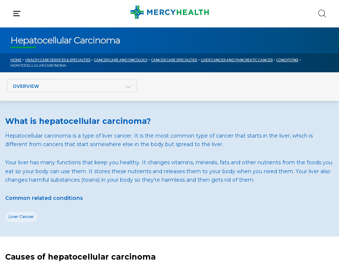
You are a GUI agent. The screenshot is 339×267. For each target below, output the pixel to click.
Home (15, 60)
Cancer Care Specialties (174, 60)
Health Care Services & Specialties (57, 60)
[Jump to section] (72, 85)
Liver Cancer (21, 216)
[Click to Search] (322, 13)
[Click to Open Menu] (16, 13)
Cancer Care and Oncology (120, 60)
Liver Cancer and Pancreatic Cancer (237, 60)
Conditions (287, 60)
